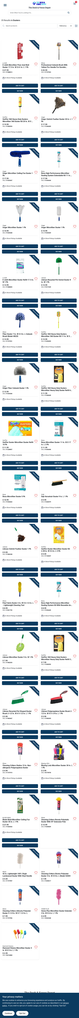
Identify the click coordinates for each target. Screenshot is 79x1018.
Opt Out (22, 1013)
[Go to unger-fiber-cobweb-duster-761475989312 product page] (20, 390)
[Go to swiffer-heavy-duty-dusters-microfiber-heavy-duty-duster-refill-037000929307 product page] (59, 659)
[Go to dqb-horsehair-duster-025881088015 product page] (59, 497)
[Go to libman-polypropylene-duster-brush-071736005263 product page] (59, 713)
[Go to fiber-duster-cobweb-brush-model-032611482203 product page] (20, 336)
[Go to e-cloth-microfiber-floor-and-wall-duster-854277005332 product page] (20, 67)
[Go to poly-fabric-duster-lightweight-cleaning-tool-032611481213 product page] (20, 605)
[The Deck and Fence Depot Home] (39, 3)
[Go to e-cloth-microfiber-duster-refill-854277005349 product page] (20, 281)
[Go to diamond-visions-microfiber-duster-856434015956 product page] (20, 941)
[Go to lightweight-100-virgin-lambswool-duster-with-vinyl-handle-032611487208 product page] (20, 867)
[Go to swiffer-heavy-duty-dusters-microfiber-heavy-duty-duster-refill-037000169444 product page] (59, 390)
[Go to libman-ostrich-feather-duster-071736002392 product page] (20, 551)
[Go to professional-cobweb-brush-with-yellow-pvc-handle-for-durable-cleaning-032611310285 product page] (59, 67)
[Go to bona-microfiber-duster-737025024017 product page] (20, 497)
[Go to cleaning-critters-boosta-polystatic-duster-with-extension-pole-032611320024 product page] (59, 821)
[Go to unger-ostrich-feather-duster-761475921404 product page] (59, 121)
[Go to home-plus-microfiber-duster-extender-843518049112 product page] (59, 904)
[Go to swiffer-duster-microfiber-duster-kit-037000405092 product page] (59, 551)
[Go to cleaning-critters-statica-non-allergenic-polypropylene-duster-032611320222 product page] (20, 767)
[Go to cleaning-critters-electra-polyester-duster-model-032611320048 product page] (59, 867)
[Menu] (5, 5)
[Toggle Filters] (76, 26)
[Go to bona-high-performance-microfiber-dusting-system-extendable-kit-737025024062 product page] (59, 175)
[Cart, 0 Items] (74, 3)
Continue (8, 1013)
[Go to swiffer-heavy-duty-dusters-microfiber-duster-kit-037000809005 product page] (59, 336)
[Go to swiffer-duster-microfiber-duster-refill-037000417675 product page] (20, 444)
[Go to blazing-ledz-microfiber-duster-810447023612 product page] (59, 767)
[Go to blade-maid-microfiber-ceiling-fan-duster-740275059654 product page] (20, 821)
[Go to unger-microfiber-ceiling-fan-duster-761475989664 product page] (20, 175)
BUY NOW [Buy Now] (20, 91)
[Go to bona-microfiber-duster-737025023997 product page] (59, 444)
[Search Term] (39, 13)
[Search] (68, 12)
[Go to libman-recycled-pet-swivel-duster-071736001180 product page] (59, 281)
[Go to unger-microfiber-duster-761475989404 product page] (20, 228)
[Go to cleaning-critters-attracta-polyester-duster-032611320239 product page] (20, 904)
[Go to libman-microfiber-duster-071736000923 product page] (20, 659)
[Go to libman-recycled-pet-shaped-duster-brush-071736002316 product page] (20, 713)
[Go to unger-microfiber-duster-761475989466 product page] (59, 228)
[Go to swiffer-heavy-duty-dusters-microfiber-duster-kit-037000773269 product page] (20, 121)
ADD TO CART (20, 85)
